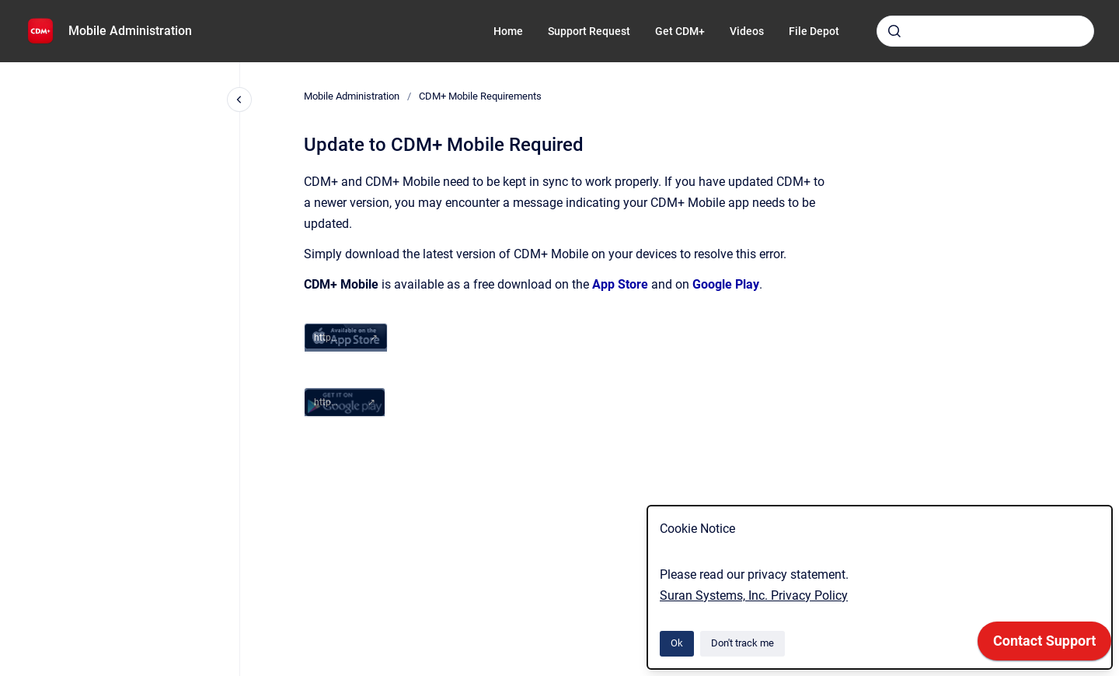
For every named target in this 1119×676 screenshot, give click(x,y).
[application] (1044, 645)
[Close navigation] (239, 99)
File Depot (814, 31)
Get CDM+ (680, 31)
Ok (677, 643)
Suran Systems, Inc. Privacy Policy (754, 595)
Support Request (589, 31)
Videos (747, 31)
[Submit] (894, 31)
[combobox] (985, 31)
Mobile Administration (130, 30)
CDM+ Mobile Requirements (480, 96)
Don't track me (742, 643)
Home (508, 31)
